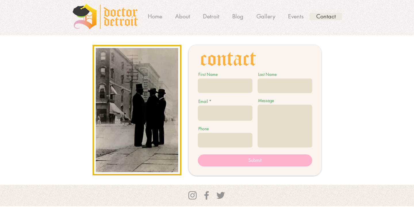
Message (266, 101)
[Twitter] (220, 195)
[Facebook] (206, 195)
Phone (203, 129)
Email (203, 101)
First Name (208, 74)
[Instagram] (192, 195)
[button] (211, 16)
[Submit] (255, 160)
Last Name (267, 74)
